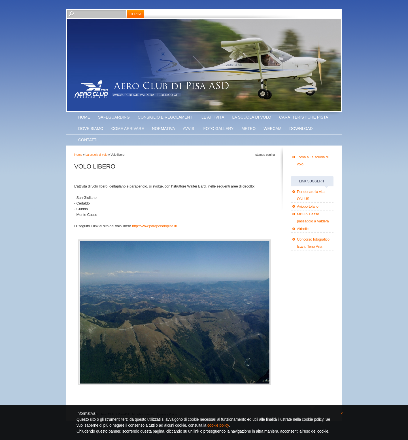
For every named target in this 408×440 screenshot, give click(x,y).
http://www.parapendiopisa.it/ (154, 226)
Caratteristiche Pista (303, 117)
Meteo (248, 128)
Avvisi (189, 128)
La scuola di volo (251, 117)
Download (301, 128)
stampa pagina (265, 154)
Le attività (212, 117)
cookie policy (218, 425)
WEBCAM (272, 128)
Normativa (163, 128)
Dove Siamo (90, 128)
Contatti (87, 140)
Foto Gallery (218, 128)
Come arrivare (127, 128)
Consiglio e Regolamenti (166, 117)
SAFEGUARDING (114, 117)
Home (84, 117)
